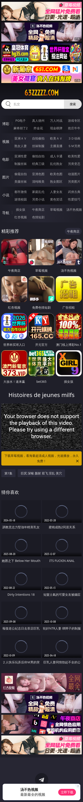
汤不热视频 (74, 209)
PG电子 (20, 120)
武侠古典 (74, 192)
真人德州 (38, 120)
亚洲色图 (38, 174)
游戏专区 (74, 120)
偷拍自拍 (38, 156)
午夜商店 (38, 209)
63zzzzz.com (41, 92)
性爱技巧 (74, 199)
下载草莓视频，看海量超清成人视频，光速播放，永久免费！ (42, 459)
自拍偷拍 (38, 138)
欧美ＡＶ (56, 138)
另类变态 (74, 164)
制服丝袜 (20, 164)
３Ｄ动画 (74, 138)
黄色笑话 (56, 199)
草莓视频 (56, 209)
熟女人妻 (20, 146)
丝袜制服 (38, 146)
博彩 (5, 123)
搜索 (73, 104)
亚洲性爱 (20, 156)
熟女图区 (56, 181)
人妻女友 (56, 192)
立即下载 (67, 792)
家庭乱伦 (38, 192)
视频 (5, 141)
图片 (5, 177)
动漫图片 (74, 174)
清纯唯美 (38, 181)
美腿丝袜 (20, 181)
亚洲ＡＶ (20, 138)
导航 (5, 212)
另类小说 (38, 199)
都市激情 (20, 192)
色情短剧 (38, 217)
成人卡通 (56, 156)
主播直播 (56, 146)
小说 (5, 194)
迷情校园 (20, 199)
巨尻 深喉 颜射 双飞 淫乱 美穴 (41, 473)
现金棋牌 (56, 128)
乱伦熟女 (56, 164)
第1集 (8, 473)
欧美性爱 (74, 156)
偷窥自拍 (20, 174)
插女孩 (20, 209)
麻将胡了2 (21, 128)
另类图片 (74, 181)
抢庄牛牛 (74, 128)
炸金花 (38, 128)
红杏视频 (20, 217)
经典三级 (38, 164)
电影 (5, 159)
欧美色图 (56, 174)
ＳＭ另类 (74, 146)
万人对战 (56, 120)
